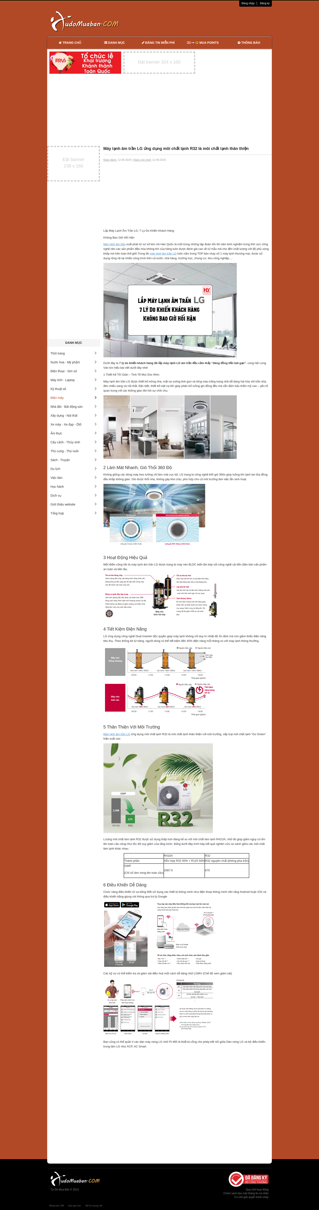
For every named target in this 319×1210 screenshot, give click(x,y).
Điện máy (74, 398)
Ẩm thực (74, 433)
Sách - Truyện (74, 460)
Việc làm (74, 478)
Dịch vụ (74, 495)
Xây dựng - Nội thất (74, 415)
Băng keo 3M (56, 1205)
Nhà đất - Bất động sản (74, 406)
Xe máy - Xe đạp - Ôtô (74, 424)
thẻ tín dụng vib (93, 1205)
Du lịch (74, 469)
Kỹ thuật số (74, 389)
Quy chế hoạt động (257, 1189)
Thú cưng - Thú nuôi (74, 451)
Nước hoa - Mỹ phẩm (74, 362)
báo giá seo (74, 1205)
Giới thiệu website (74, 504)
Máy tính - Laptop (74, 380)
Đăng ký (265, 3)
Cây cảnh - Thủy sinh (74, 442)
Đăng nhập (248, 3)
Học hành (74, 486)
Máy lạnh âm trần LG (116, 734)
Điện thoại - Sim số (74, 371)
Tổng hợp (74, 513)
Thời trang (74, 353)
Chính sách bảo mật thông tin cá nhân (246, 1193)
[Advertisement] (206, 21)
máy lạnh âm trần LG (163, 253)
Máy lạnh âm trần (114, 244)
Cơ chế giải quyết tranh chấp (251, 1197)
